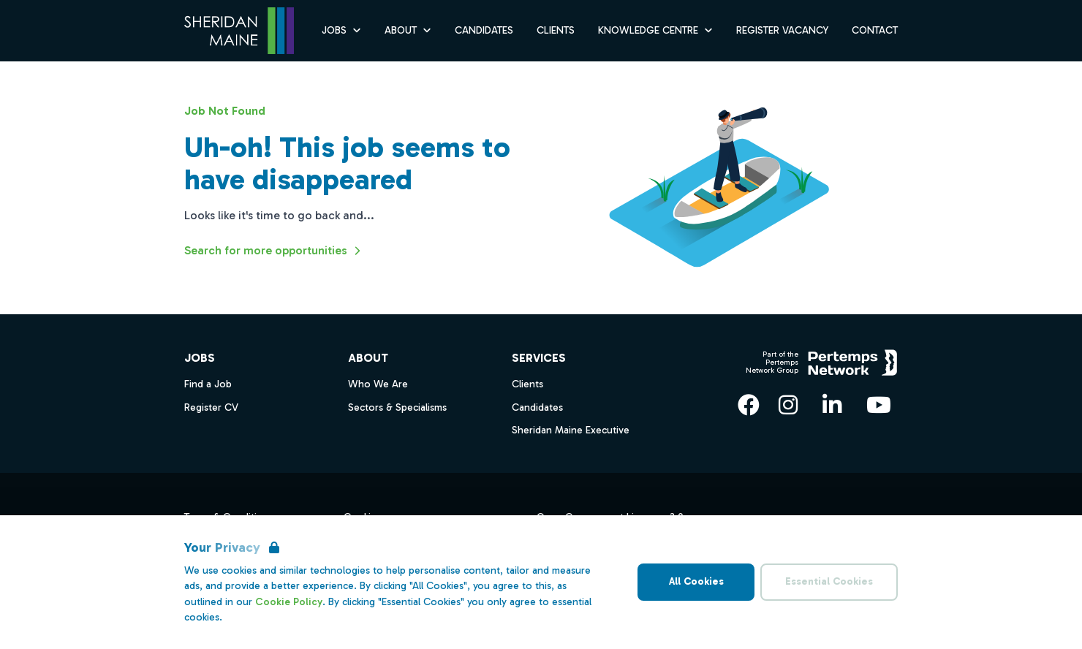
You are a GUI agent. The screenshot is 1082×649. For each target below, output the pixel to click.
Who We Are (378, 384)
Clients (527, 384)
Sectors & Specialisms (397, 407)
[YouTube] (879, 404)
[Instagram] (788, 404)
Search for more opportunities (274, 250)
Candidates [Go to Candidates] (484, 30)
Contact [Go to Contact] (875, 30)
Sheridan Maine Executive (570, 430)
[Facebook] (748, 404)
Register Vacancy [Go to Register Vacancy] (782, 30)
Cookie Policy (288, 602)
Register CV (211, 407)
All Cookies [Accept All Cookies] (696, 581)
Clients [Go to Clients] (556, 30)
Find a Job (208, 384)
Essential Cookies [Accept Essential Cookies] (829, 581)
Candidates (537, 407)
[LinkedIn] (832, 404)
